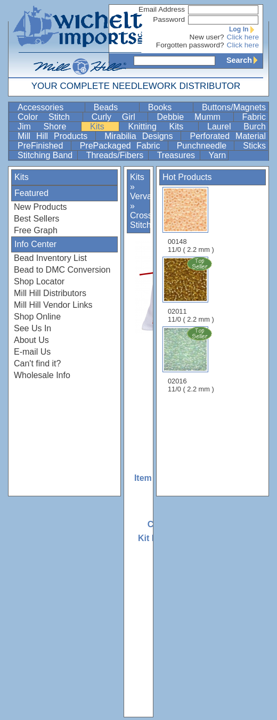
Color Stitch (49, 116)
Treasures (177, 155)
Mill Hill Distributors (50, 293)
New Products (40, 206)
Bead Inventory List (50, 258)
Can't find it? (37, 363)
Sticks (254, 145)
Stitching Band (46, 155)
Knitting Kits (162, 126)
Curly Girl (119, 116)
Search (244, 60)
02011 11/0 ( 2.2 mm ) (192, 289)
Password (169, 19)
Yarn (217, 155)
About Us (31, 340)
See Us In (32, 328)
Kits (103, 126)
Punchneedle (204, 145)
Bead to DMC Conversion (62, 269)
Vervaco (145, 196)
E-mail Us (32, 351)
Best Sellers (36, 218)
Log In (244, 29)
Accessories (50, 107)
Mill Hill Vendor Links (53, 304)
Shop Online (37, 316)
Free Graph (36, 230)
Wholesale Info (42, 375)
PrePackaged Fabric (123, 145)
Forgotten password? (190, 45)
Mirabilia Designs (141, 136)
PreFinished (43, 145)
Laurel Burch (236, 126)
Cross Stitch (141, 220)
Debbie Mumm (194, 116)
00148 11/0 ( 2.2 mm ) (191, 220)
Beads (115, 107)
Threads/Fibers (116, 155)
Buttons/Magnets (234, 107)
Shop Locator (39, 281)
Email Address (161, 9)
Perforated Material (228, 136)
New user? (207, 37)
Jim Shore (48, 126)
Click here (243, 37)
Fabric (254, 116)
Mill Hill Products (55, 136)
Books (169, 107)
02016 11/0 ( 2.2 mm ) (192, 359)
